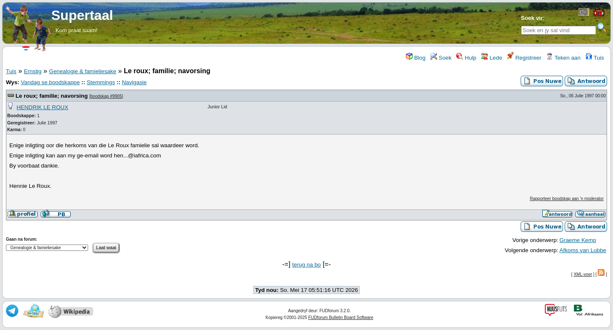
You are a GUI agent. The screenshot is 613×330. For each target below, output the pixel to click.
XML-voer (583, 274)
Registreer (524, 58)
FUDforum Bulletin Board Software (340, 317)
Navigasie (134, 82)
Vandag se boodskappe (50, 82)
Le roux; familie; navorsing (52, 96)
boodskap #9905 (106, 96)
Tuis (594, 58)
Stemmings (101, 82)
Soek (441, 58)
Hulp (466, 58)
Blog (415, 58)
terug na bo (306, 264)
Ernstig (32, 71)
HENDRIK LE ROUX (42, 107)
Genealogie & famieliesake (82, 71)
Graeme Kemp (578, 240)
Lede (491, 58)
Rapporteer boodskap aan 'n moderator (567, 198)
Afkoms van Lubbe (583, 250)
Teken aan (563, 58)
